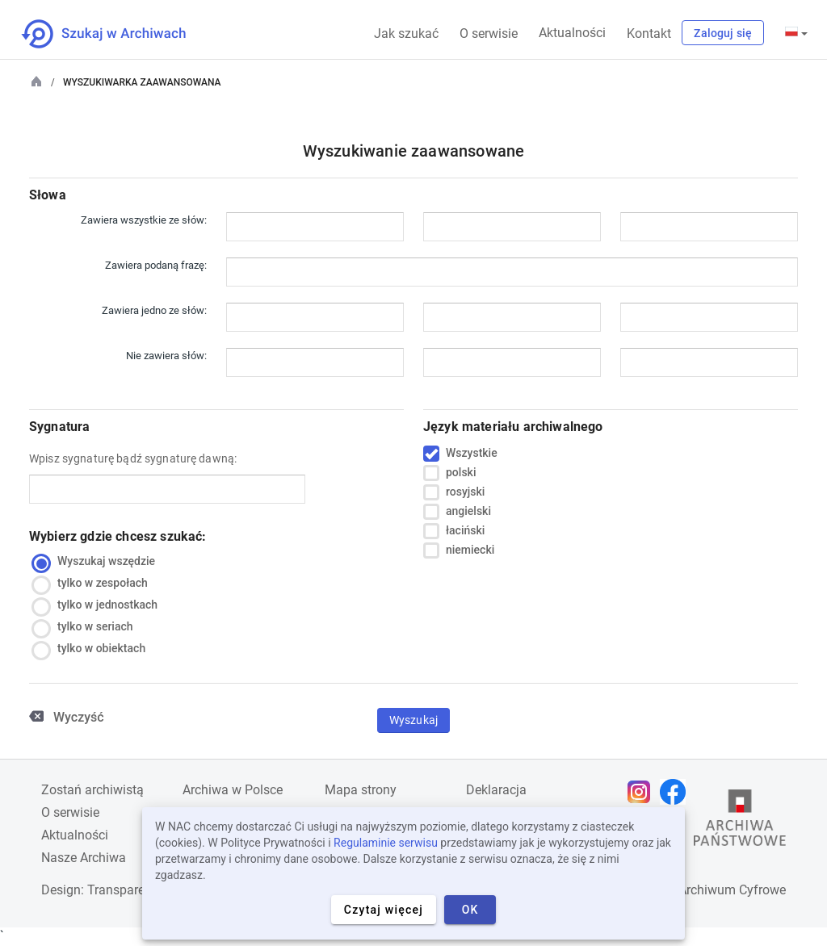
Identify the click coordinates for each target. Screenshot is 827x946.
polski (461, 473)
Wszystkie (471, 454)
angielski (468, 512)
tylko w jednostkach (98, 605)
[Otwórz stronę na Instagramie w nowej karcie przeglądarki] (643, 792)
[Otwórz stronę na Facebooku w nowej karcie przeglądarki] (677, 792)
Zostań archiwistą (92, 789)
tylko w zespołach (94, 583)
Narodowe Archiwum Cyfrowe (701, 890)
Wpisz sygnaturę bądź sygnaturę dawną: (133, 458)
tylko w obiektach (92, 648)
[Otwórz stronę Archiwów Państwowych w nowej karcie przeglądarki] (740, 821)
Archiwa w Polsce (233, 789)
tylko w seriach (86, 627)
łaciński (465, 531)
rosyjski (465, 492)
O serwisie (489, 33)
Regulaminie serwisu (386, 842)
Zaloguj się (723, 33)
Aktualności (572, 32)
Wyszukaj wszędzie (97, 561)
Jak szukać (406, 33)
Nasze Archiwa (83, 857)
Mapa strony (361, 789)
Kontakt (649, 33)
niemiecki (470, 550)
